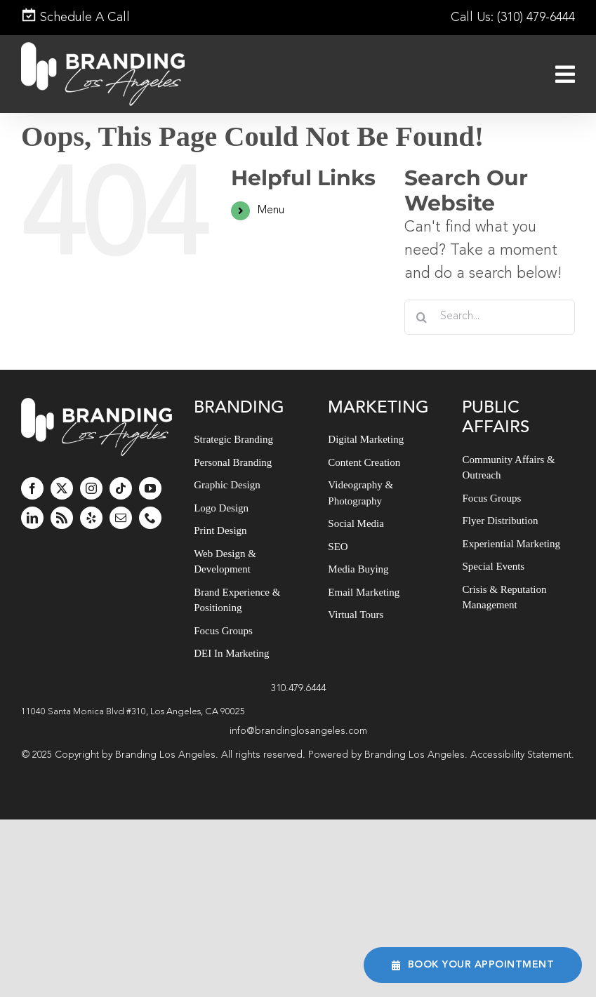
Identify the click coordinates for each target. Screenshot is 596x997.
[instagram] (91, 488)
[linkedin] (32, 518)
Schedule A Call (75, 17)
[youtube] (150, 488)
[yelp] (91, 518)
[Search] (421, 317)
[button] (298, 712)
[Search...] (489, 317)
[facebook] (32, 488)
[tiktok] (121, 488)
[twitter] (62, 488)
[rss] (62, 518)
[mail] (121, 518)
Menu (271, 210)
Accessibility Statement (520, 755)
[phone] (150, 518)
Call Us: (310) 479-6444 (513, 17)
